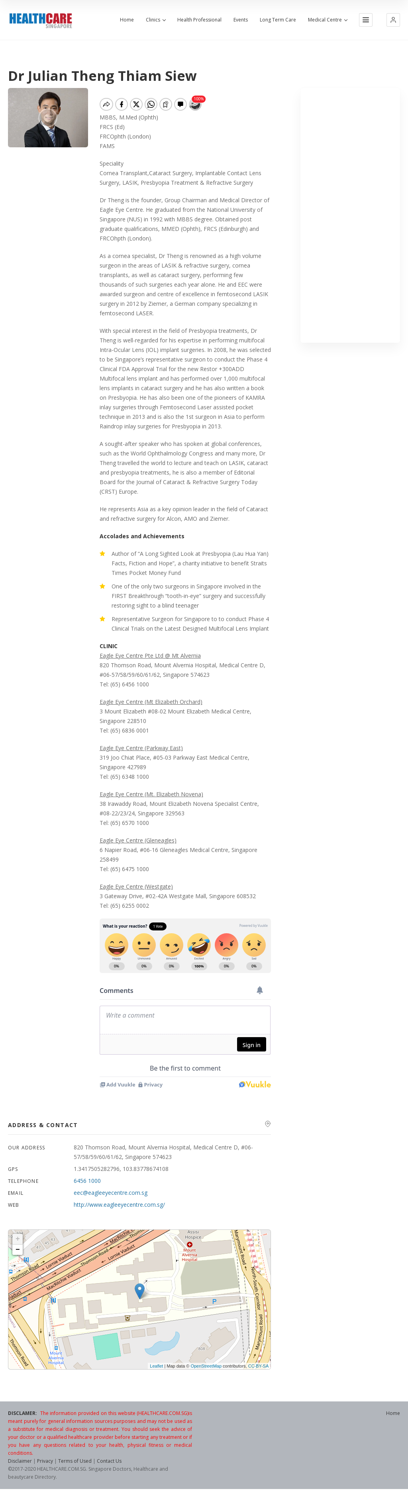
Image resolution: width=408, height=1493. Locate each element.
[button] (393, 20)
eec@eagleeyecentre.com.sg (110, 1192)
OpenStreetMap (206, 1366)
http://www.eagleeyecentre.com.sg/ (119, 1204)
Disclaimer (20, 1461)
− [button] (18, 1250)
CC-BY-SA (258, 1366)
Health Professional (199, 20)
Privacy (45, 1461)
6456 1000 (87, 1180)
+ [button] (18, 1239)
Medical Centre (327, 20)
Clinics (155, 20)
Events (240, 20)
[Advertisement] (350, 215)
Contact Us (109, 1461)
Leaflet (156, 1366)
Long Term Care (278, 20)
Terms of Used (75, 1461)
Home (127, 20)
